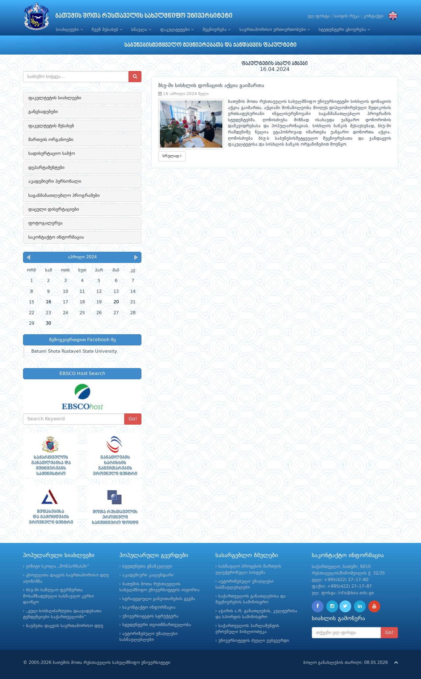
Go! (133, 419)
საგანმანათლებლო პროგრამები (64, 195)
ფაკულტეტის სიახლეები (54, 98)
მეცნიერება (217, 29)
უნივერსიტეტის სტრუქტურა (150, 616)
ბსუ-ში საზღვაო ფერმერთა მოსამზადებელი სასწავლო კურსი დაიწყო (58, 596)
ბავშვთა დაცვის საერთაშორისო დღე (64, 626)
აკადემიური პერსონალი (54, 181)
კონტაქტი (373, 16)
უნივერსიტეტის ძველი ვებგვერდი (253, 641)
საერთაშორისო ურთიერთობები (274, 29)
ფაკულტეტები (177, 29)
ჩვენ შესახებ (107, 29)
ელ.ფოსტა (319, 16)
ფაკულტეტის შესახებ (51, 126)
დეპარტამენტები (46, 167)
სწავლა (141, 29)
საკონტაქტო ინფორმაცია (56, 237)
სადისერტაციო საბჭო (51, 153)
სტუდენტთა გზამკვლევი (147, 566)
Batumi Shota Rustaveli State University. (74, 351)
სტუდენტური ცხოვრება (344, 29)
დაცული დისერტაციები (53, 209)
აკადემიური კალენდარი (148, 575)
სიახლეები (69, 29)
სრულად (172, 156)
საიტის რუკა (346, 16)
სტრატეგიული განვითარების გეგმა (158, 599)
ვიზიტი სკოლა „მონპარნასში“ (57, 566)
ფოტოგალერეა (45, 223)
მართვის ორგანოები (50, 139)
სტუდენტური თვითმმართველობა (156, 625)
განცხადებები (43, 111)
